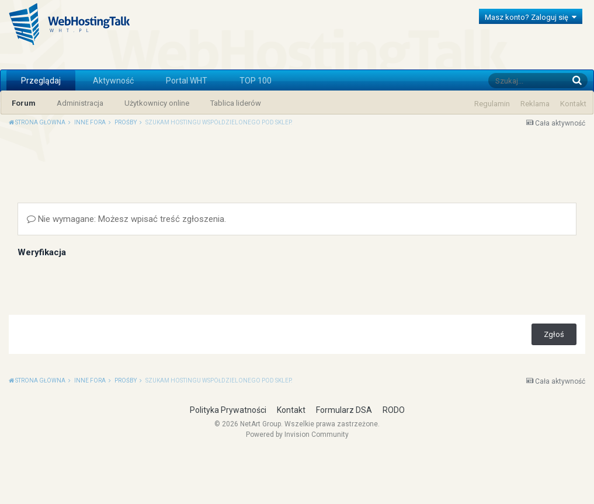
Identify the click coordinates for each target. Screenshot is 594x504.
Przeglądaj (41, 80)
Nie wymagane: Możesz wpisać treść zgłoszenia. (126, 317)
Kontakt (573, 103)
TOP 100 (255, 80)
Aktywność (113, 80)
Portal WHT (186, 80)
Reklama (535, 103)
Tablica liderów (235, 103)
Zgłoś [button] (554, 432)
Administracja (80, 103)
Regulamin (492, 103)
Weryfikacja (42, 350)
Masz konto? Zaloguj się (530, 17)
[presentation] (106, 381)
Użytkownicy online (156, 103)
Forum (24, 103)
